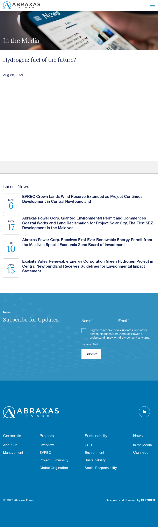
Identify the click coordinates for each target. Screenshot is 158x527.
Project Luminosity (54, 460)
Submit (91, 354)
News (138, 435)
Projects (47, 435)
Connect (140, 452)
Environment (94, 452)
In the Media (142, 445)
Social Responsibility (101, 468)
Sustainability (96, 435)
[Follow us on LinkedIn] (144, 411)
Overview (47, 445)
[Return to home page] (21, 5)
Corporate (12, 435)
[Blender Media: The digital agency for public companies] (148, 500)
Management (13, 452)
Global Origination (54, 468)
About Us (10, 445)
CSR (88, 445)
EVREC (45, 452)
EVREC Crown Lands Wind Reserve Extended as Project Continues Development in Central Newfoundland (82, 199)
